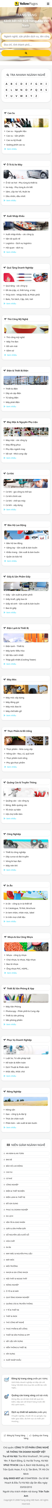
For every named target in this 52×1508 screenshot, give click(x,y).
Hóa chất (10, 1241)
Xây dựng (10, 1353)
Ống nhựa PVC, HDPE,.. (17, 968)
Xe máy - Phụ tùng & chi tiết (19, 187)
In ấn (9, 885)
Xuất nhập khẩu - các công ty (20, 234)
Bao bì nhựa (12, 964)
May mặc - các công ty (16, 440)
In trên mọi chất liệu (15, 917)
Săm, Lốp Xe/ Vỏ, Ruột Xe (18, 191)
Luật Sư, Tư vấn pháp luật (18, 1058)
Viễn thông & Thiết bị (16, 1347)
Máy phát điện (13, 402)
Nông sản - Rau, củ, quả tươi (20, 753)
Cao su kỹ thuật (13, 140)
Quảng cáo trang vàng (30, 1395)
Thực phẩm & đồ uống (19, 731)
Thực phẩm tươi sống (16, 758)
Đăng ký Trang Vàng (16, 1435)
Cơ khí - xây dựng (14, 505)
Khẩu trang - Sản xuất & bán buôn (22, 552)
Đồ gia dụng (12, 1203)
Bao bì (9, 1159)
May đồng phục (13, 444)
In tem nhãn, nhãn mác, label (20, 912)
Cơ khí (10, 473)
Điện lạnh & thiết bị (18, 628)
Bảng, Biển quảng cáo (16, 805)
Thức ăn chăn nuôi (15, 1118)
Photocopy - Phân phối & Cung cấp (23, 1011)
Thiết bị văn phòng (15, 1015)
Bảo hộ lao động (16, 525)
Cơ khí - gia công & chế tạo (19, 491)
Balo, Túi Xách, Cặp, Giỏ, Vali (19, 299)
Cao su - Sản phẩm (15, 135)
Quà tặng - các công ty (16, 285)
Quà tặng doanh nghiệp (20, 267)
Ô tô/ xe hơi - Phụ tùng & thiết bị (21, 182)
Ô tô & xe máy (14, 164)
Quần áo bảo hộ (14, 556)
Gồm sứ (10, 350)
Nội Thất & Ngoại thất (16, 1278)
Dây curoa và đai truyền (17, 856)
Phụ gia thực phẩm (15, 762)
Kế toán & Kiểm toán (16, 1062)
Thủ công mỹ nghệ (17, 319)
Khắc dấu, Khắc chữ (15, 1071)
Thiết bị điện (12, 388)
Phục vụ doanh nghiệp (19, 1039)
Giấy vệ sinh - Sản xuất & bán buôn (23, 603)
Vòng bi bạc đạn (13, 861)
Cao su (11, 113)
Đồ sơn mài (11, 346)
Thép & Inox (11, 1316)
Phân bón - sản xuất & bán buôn (21, 1123)
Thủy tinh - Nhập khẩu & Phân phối (23, 294)
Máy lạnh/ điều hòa (15, 650)
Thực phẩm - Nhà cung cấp (19, 749)
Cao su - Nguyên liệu (16, 131)
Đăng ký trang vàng (30, 1378)
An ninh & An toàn (15, 1153)
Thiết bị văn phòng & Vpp (20, 988)
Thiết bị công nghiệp (16, 852)
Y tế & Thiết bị (12, 1310)
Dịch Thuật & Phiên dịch (17, 1067)
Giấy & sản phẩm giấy (18, 576)
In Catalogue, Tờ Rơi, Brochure (20, 908)
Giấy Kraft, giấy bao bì (16, 599)
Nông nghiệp (14, 1091)
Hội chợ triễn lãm (14, 814)
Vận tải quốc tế (13, 238)
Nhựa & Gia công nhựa (20, 937)
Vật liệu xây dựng (14, 1341)
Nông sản (10, 1109)
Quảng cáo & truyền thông (21, 782)
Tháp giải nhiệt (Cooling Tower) (21, 659)
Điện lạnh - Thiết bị (15, 646)
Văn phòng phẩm (14, 1020)
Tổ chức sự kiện (13, 809)
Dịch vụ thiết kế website (29, 1412)
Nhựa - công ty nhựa (16, 955)
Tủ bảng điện (12, 397)
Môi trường (12, 1266)
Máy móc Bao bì (13, 706)
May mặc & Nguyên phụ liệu (22, 422)
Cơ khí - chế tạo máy (15, 500)
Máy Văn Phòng (13, 1006)
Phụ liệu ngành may (15, 449)
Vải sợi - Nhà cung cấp (16, 453)
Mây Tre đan (12, 341)
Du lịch (9, 1216)
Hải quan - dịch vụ (14, 247)
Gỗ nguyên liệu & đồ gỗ (17, 1234)
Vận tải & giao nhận (15, 1222)
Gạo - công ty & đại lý (16, 1114)
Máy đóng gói (12, 702)
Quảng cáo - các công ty (17, 800)
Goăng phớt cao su (15, 144)
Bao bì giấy (11, 608)
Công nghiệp (14, 834)
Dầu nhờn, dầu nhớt (15, 196)
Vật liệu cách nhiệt (14, 655)
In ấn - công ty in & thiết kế (19, 903)
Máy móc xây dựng (15, 697)
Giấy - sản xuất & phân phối (19, 594)
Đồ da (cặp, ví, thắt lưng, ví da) (20, 290)
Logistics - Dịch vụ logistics (18, 243)
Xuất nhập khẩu (15, 216)
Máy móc (12, 679)
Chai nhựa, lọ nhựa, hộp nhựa (20, 959)
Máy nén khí (12, 865)
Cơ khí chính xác (13, 496)
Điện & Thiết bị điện (17, 370)
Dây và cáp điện (13, 393)
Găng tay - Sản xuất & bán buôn (21, 547)
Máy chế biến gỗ (14, 711)
